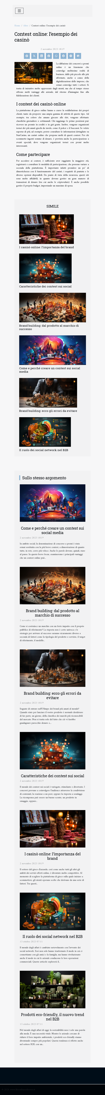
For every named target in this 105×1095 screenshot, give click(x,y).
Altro (25, 26)
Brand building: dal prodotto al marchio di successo (49, 327)
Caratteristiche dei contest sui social (45, 286)
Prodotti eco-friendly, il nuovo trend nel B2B (52, 1016)
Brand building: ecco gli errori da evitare (48, 411)
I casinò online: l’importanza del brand (46, 247)
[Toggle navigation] (19, 11)
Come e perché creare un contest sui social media (49, 369)
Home (17, 26)
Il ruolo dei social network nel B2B (43, 450)
